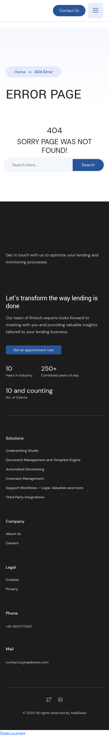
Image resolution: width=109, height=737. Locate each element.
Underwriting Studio (22, 450)
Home (20, 71)
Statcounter (13, 733)
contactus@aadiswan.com (27, 662)
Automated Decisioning (25, 469)
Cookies (12, 579)
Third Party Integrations (25, 497)
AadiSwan (78, 713)
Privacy (12, 589)
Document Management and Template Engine (43, 460)
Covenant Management (25, 478)
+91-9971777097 (19, 626)
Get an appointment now (33, 350)
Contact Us (69, 10)
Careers (12, 543)
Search (88, 164)
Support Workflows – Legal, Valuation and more (44, 488)
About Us (13, 534)
